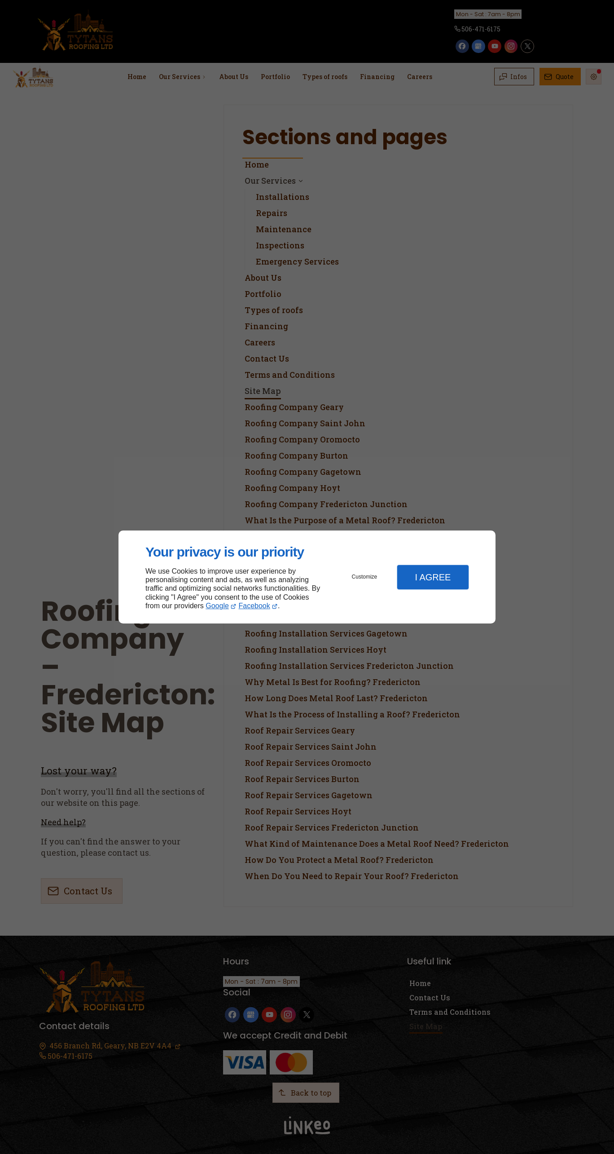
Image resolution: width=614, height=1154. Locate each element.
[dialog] (307, 577)
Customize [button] (364, 577)
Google (217, 606)
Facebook (254, 606)
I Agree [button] (433, 577)
